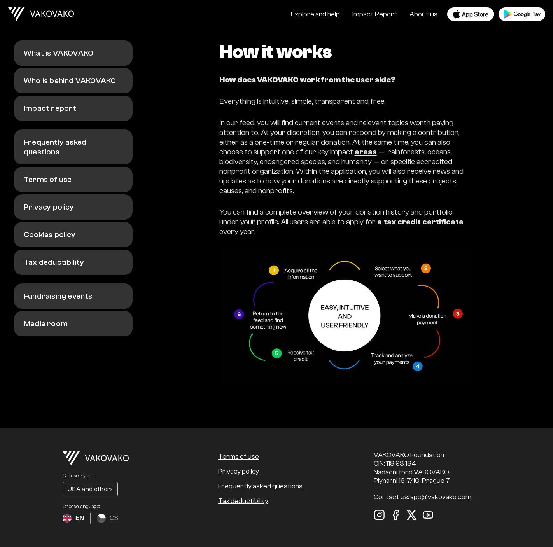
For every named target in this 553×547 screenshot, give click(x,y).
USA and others (90, 489)
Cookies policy (49, 234)
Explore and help (315, 14)
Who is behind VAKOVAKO (70, 80)
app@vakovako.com (440, 497)
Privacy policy (49, 207)
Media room (46, 323)
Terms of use (48, 179)
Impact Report (374, 14)
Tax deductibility (54, 262)
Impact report (50, 108)
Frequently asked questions (55, 147)
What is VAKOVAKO (58, 53)
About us (424, 14)
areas (366, 151)
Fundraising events (58, 296)
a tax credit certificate (420, 221)
